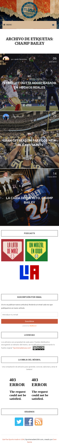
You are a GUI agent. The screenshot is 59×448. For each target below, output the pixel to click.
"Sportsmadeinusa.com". (22, 348)
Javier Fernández (20, 59)
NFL (29, 76)
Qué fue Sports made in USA (13, 439)
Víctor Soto (18, 174)
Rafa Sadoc (18, 117)
